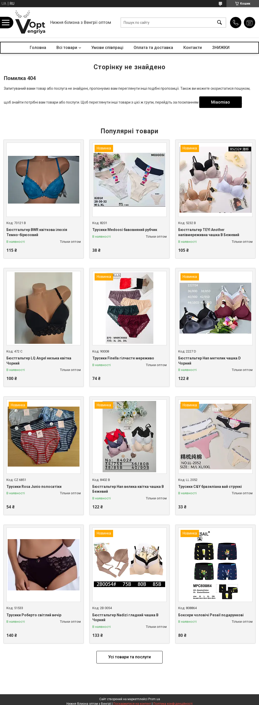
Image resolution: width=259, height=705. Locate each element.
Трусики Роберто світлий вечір (33, 615)
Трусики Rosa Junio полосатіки (34, 487)
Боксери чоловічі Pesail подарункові (211, 615)
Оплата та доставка (153, 47)
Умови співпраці (107, 47)
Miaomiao (220, 102)
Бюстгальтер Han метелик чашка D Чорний (209, 360)
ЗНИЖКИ (221, 47)
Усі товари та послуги (129, 656)
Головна (38, 47)
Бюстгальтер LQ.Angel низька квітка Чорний (38, 360)
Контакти (192, 47)
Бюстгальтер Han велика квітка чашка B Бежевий (128, 489)
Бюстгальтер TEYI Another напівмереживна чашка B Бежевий (208, 232)
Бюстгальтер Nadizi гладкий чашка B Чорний (125, 617)
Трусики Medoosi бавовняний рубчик (124, 230)
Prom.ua (154, 699)
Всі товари (66, 47)
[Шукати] (219, 22)
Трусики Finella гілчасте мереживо (123, 358)
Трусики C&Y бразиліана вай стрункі (210, 487)
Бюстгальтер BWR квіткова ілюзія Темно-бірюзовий (36, 232)
